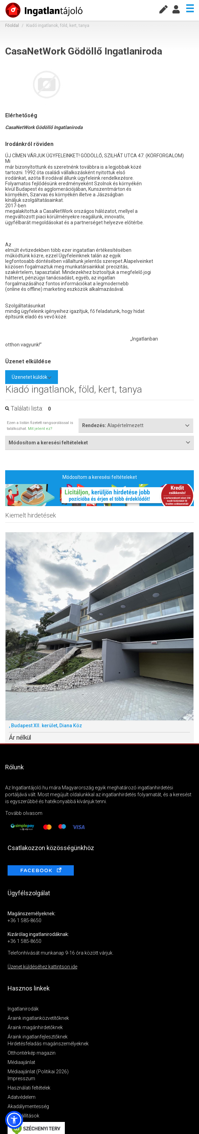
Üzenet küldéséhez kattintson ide (42, 966)
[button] (14, 1120)
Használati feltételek (29, 1088)
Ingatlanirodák (23, 1009)
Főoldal (12, 25)
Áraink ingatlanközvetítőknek (38, 1018)
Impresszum (21, 1078)
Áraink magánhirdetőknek (35, 1027)
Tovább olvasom (23, 813)
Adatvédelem (22, 1097)
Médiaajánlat (21, 1062)
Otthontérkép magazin (32, 1053)
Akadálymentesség (28, 1106)
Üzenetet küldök (31, 377)
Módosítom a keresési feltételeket (99, 477)
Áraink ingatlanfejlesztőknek (38, 1036)
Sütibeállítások (23, 1115)
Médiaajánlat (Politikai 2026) (38, 1071)
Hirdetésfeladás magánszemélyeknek (48, 1043)
